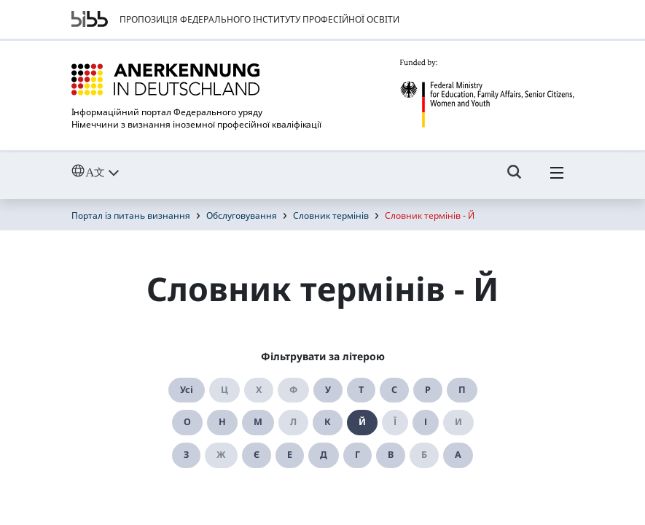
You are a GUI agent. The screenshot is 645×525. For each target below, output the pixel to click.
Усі (186, 390)
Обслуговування (241, 215)
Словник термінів (331, 215)
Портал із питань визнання (130, 215)
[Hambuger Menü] (556, 178)
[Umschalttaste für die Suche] (514, 178)
